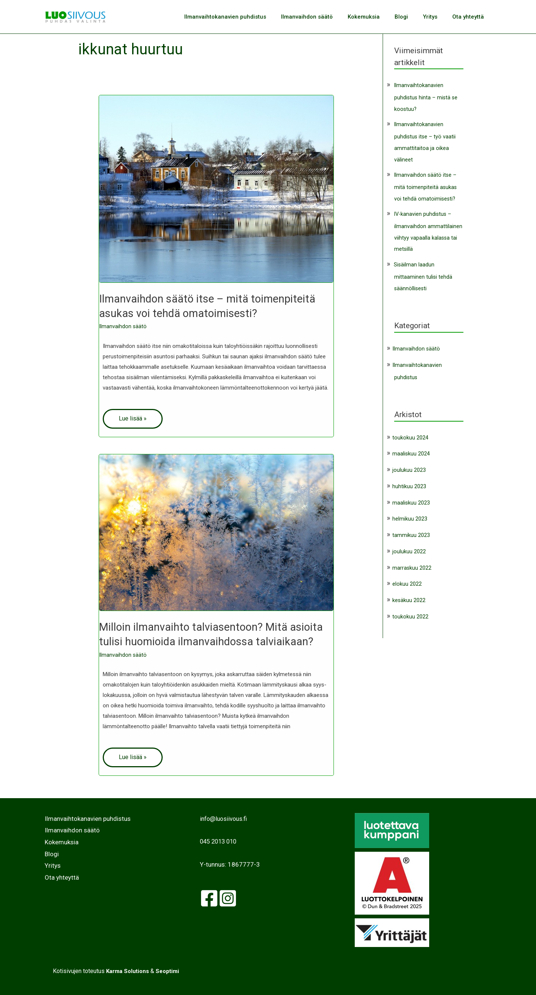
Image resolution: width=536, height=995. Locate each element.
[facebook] (209, 898)
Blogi (410, 16)
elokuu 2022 (407, 581)
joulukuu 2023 (409, 466)
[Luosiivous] (75, 16)
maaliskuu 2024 (411, 450)
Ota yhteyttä (470, 16)
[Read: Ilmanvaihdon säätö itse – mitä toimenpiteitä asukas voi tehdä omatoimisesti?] (216, 188)
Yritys (435, 16)
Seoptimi (169, 970)
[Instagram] (227, 898)
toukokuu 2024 (410, 434)
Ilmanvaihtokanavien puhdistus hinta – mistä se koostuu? (426, 97)
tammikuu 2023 (411, 531)
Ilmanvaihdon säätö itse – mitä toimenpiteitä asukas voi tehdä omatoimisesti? (425, 185)
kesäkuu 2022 (409, 597)
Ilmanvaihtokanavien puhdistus (246, 16)
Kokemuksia (377, 16)
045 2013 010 (220, 841)
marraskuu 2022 (412, 564)
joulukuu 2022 (409, 548)
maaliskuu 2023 (411, 499)
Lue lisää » (133, 418)
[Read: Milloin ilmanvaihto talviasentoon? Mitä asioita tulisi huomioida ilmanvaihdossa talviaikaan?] (216, 532)
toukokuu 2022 (410, 613)
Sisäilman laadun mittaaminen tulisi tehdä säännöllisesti (423, 274)
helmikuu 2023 (409, 515)
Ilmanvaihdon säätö (324, 16)
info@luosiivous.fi (225, 818)
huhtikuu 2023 (409, 483)
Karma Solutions (127, 970)
